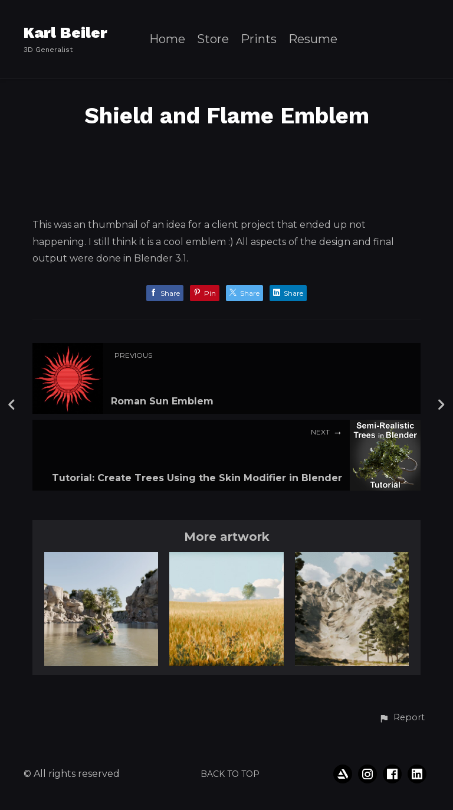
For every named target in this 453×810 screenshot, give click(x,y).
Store (213, 39)
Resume (312, 39)
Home (167, 39)
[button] (401, 718)
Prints (259, 39)
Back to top (230, 774)
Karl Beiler (65, 32)
